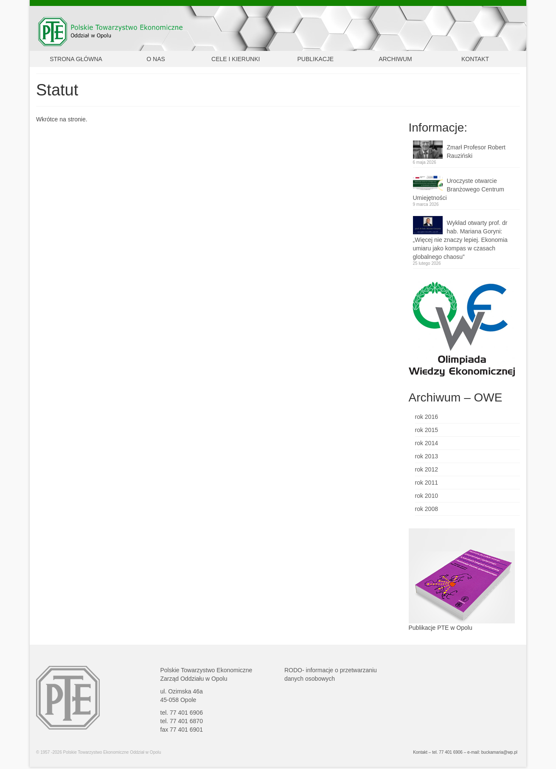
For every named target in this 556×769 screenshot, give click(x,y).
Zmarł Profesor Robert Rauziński (476, 151)
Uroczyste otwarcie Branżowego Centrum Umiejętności (458, 189)
